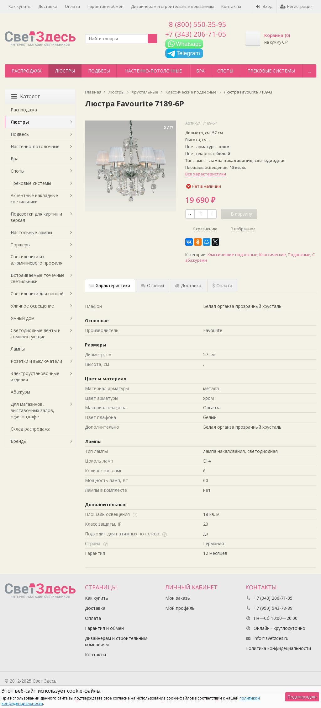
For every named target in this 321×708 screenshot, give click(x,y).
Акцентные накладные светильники (34, 198)
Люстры (65, 71)
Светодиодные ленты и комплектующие (36, 333)
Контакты (231, 6)
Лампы (18, 349)
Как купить (19, 6)
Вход (264, 6)
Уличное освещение (32, 306)
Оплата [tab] (222, 285)
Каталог (25, 96)
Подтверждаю (302, 697)
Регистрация (296, 6)
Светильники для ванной (37, 294)
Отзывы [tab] (152, 285)
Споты (225, 71)
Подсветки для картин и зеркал (36, 217)
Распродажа (27, 71)
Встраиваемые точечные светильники (38, 278)
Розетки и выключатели (36, 361)
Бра (200, 71)
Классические (272, 254)
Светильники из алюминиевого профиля (36, 260)
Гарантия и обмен (105, 6)
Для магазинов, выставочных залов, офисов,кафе (32, 410)
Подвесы (99, 71)
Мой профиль (180, 608)
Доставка (47, 6)
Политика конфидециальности (278, 648)
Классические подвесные (232, 254)
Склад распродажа (30, 429)
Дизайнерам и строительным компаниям (172, 6)
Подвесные (299, 254)
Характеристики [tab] (110, 285)
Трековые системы (271, 71)
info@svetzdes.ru (271, 638)
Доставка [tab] (188, 285)
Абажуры (20, 392)
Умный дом (22, 318)
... (309, 71)
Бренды (19, 441)
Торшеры (20, 245)
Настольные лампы (31, 232)
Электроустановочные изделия (35, 376)
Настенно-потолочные (153, 71)
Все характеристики (205, 174)
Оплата (72, 6)
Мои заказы (178, 598)
